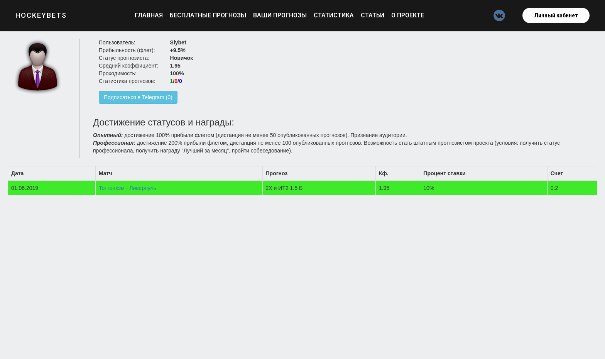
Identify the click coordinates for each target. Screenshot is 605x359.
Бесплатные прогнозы (209, 15)
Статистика (334, 15)
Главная (149, 15)
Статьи (373, 15)
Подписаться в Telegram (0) (138, 97)
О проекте (407, 15)
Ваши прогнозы (280, 15)
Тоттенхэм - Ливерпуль (127, 188)
